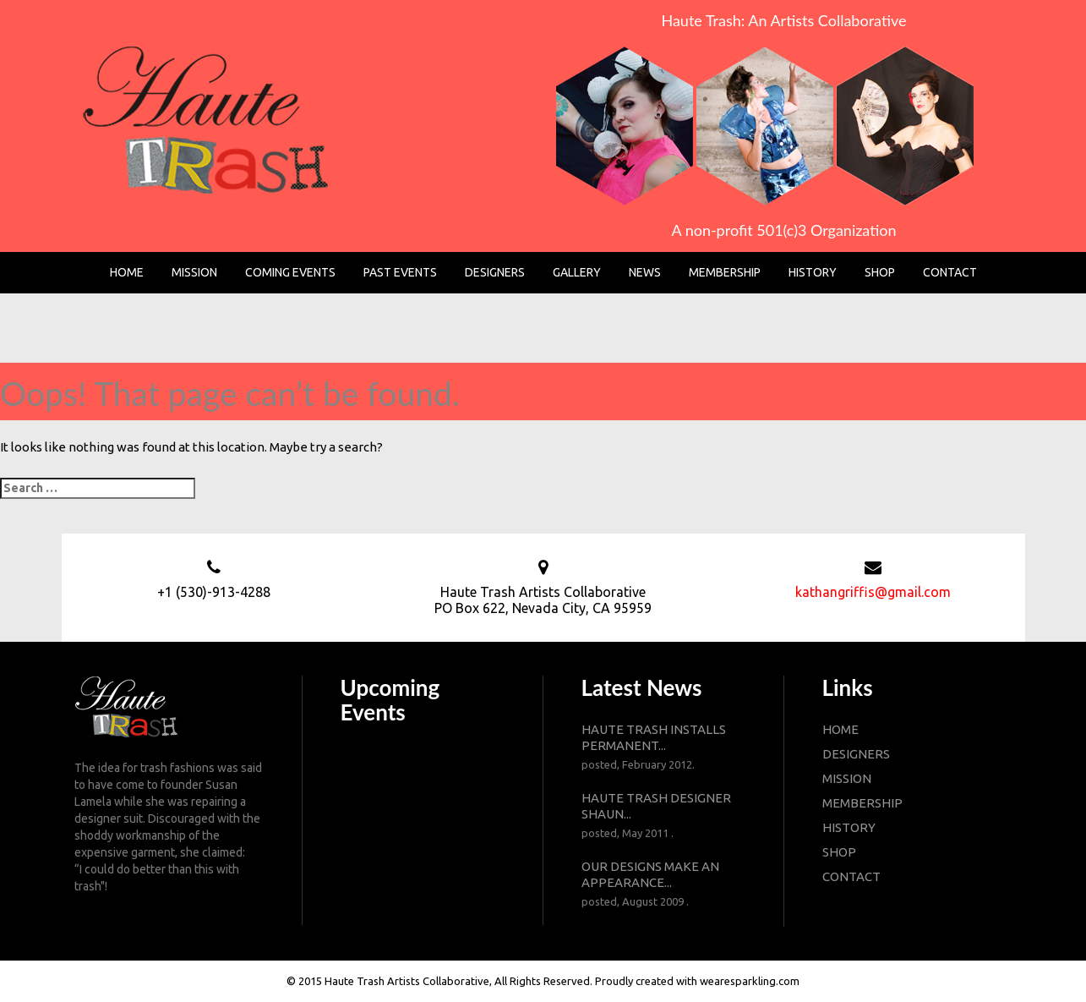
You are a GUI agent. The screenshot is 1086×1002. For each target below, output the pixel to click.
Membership (725, 272)
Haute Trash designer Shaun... (663, 816)
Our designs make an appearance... (663, 884)
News (645, 272)
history (849, 827)
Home (127, 272)
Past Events (400, 272)
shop (839, 852)
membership (862, 803)
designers (856, 754)
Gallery (577, 272)
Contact (950, 272)
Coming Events (290, 272)
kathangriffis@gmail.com (873, 592)
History (813, 272)
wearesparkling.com (749, 981)
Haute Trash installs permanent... (663, 747)
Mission (194, 272)
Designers (495, 272)
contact (851, 876)
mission (846, 778)
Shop (880, 272)
